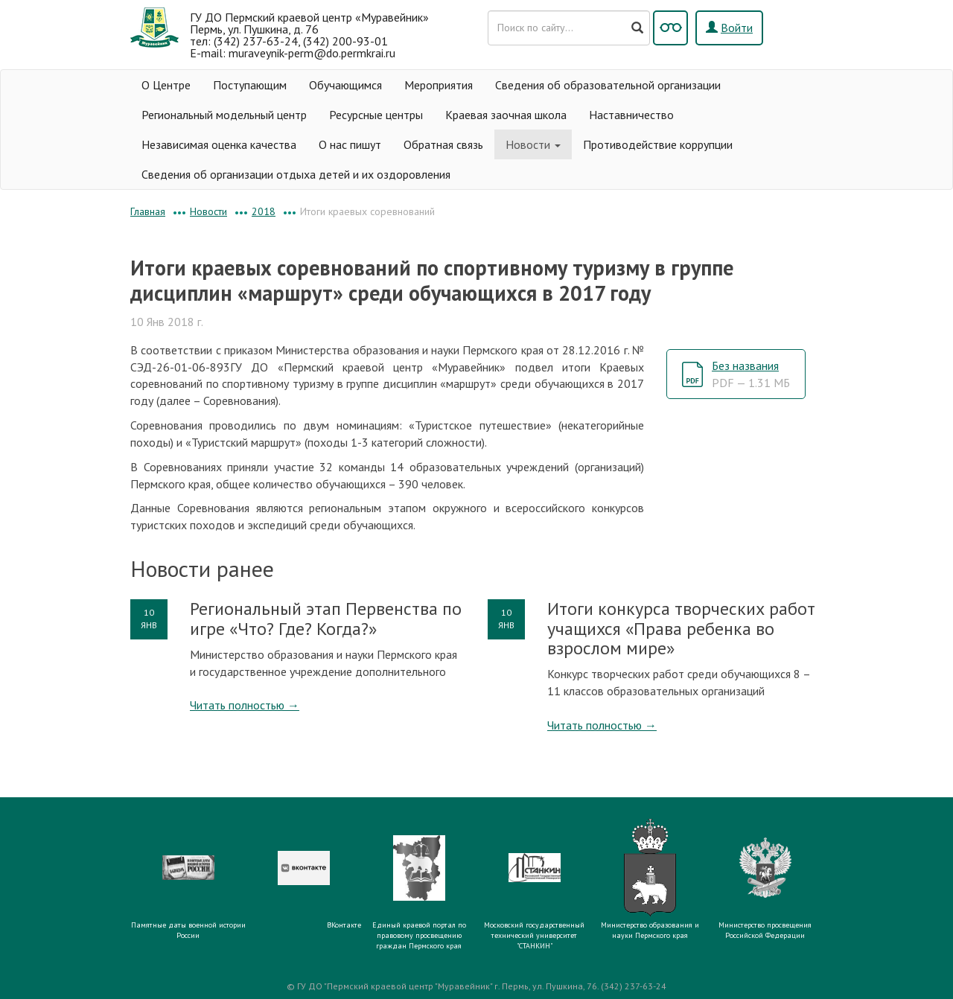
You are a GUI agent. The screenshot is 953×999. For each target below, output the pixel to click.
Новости (533, 144)
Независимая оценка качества (218, 144)
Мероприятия (438, 84)
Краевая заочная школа (506, 114)
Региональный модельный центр (224, 114)
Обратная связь (443, 144)
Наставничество (631, 114)
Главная (147, 211)
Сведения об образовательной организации (608, 84)
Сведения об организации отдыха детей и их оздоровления (295, 174)
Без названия (751, 374)
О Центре (166, 84)
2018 (263, 211)
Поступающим (250, 84)
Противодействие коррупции (658, 144)
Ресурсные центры (376, 114)
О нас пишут (350, 144)
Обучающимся (345, 84)
